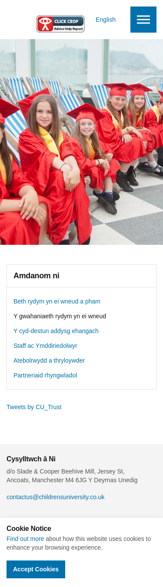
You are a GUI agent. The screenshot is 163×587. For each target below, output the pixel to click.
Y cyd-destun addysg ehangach (56, 330)
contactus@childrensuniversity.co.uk (56, 497)
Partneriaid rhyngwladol (45, 375)
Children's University (41, 20)
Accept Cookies (36, 569)
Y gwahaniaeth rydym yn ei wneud (59, 316)
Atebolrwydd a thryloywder (49, 360)
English (106, 19)
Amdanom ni (36, 275)
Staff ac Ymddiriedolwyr (45, 345)
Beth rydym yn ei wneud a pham (56, 301)
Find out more (25, 538)
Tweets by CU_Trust (34, 407)
